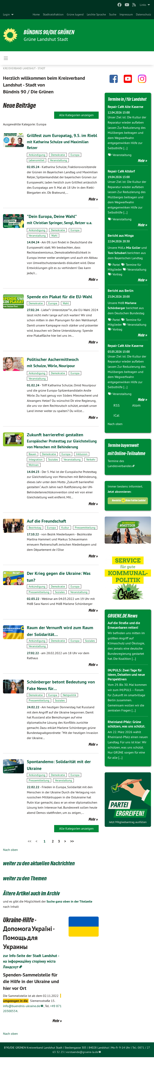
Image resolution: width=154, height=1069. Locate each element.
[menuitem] (36, 14)
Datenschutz (143, 14)
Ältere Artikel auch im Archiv (36, 905)
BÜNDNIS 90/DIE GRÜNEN (52, 32)
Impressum (126, 14)
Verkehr (90, 471)
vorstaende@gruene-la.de (82, 1063)
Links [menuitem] (143, 5)
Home (36, 14)
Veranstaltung (58, 167)
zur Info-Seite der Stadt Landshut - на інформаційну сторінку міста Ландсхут (32, 973)
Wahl (54, 242)
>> (72, 853)
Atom (136, 412)
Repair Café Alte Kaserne (127, 113)
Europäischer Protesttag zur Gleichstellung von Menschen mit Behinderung (55, 453)
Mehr (92, 206)
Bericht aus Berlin (121, 297)
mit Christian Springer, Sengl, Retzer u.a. (61, 229)
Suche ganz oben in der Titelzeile (69, 913)
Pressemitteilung (85, 539)
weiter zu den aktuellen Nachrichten (45, 875)
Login (6, 14)
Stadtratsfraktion (53, 14)
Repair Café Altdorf (122, 177)
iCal (116, 422)
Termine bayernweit (125, 451)
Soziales (53, 471)
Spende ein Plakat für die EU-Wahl (62, 303)
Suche (112, 14)
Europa (75, 161)
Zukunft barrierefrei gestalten (57, 441)
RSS (116, 412)
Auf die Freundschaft (48, 533)
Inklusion (81, 466)
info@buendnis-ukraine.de (21, 1018)
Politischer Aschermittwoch (54, 366)
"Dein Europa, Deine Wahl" (54, 223)
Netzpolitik (69, 707)
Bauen (32, 466)
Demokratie (58, 161)
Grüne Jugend (75, 14)
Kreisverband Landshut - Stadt (24, 68)
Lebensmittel (36, 167)
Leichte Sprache (96, 14)
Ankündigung (37, 161)
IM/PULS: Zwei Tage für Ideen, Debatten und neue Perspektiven (128, 681)
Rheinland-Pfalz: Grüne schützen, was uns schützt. (126, 733)
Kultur (65, 539)
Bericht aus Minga (122, 242)
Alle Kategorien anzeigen (76, 115)
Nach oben (10, 862)
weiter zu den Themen (28, 890)
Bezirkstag (35, 539)
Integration (36, 471)
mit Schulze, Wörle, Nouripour (52, 372)
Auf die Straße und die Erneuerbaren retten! (125, 631)
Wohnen (34, 477)
